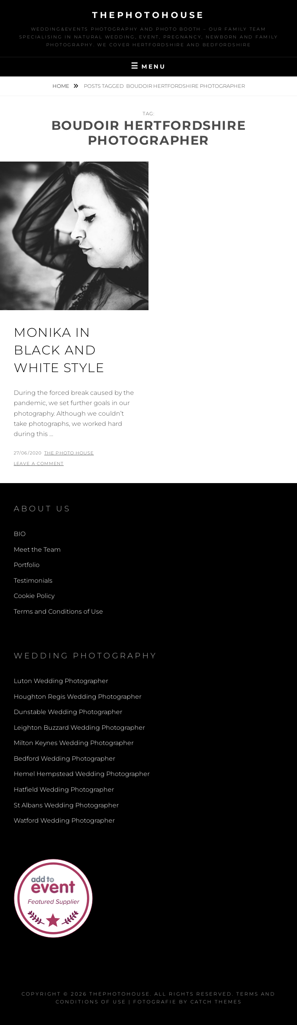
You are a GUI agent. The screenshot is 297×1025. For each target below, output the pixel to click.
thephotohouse (148, 15)
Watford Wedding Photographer (64, 820)
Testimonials (33, 580)
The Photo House (69, 453)
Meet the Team (37, 549)
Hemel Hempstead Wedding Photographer (82, 774)
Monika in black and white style (59, 350)
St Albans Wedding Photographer (66, 805)
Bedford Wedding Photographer (64, 758)
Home (62, 86)
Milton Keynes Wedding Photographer (74, 743)
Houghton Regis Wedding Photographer (77, 696)
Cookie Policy (34, 596)
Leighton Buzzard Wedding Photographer (79, 727)
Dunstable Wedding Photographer (68, 712)
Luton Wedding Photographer (61, 681)
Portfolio (27, 565)
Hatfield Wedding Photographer (64, 789)
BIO (19, 534)
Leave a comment (39, 463)
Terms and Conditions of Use (58, 611)
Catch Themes (216, 1002)
